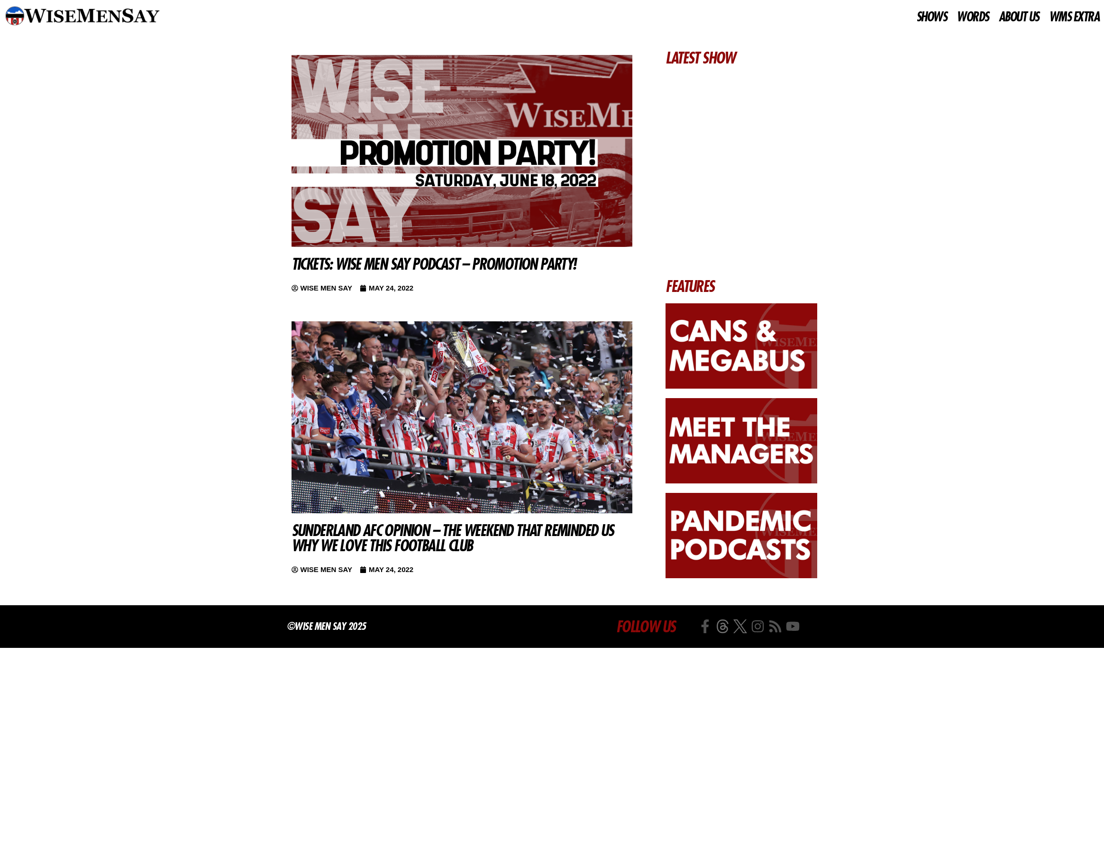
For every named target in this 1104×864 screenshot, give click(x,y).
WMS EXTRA (1074, 17)
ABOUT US (1019, 17)
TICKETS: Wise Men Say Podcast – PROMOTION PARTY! (434, 264)
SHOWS (931, 17)
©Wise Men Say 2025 (326, 626)
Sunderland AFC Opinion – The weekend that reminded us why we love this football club (453, 538)
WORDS (973, 17)
